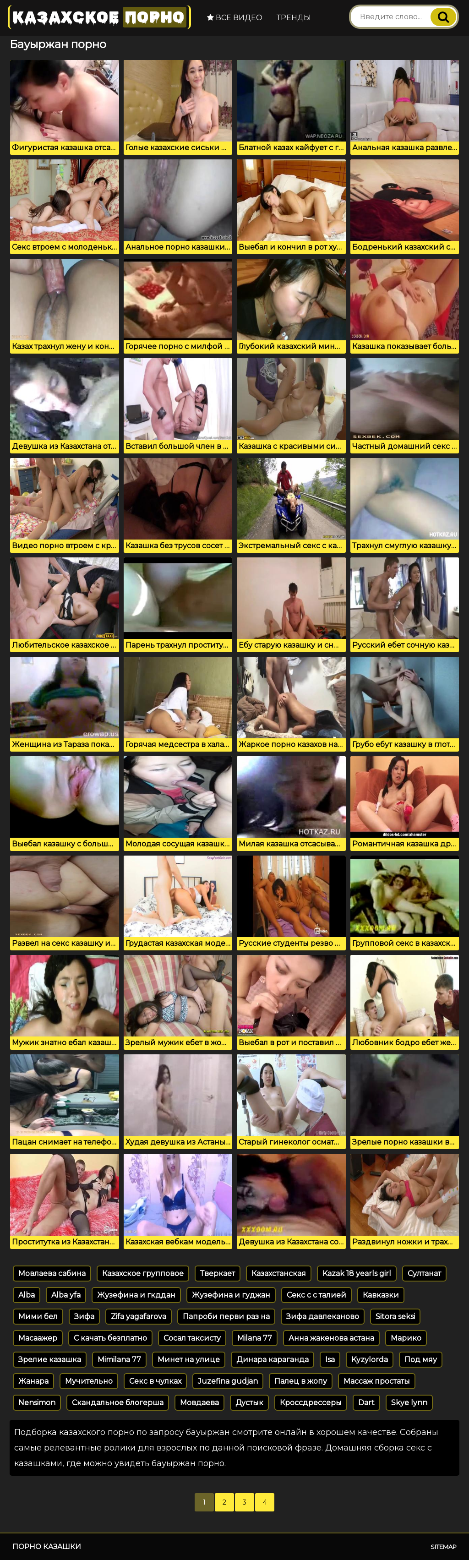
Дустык (249, 1402)
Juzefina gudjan (228, 1381)
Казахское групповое (143, 1273)
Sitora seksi (395, 1316)
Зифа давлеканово (322, 1316)
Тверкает (217, 1273)
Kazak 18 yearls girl (356, 1273)
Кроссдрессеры (311, 1402)
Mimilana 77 (119, 1359)
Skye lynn (409, 1402)
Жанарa (33, 1381)
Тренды (294, 17)
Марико (406, 1338)
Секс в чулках (155, 1381)
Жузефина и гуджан (231, 1295)
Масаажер (37, 1338)
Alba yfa (66, 1295)
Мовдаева (199, 1402)
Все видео (234, 17)
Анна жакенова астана (331, 1338)
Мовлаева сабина (52, 1273)
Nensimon (36, 1402)
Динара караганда (272, 1359)
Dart (366, 1402)
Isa (330, 1359)
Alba (26, 1295)
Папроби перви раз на (226, 1316)
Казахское (99, 17)
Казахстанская (278, 1273)
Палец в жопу (300, 1381)
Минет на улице (189, 1359)
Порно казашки (46, 1546)
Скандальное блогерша (118, 1402)
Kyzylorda (369, 1359)
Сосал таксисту (192, 1338)
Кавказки (381, 1295)
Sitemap (444, 1546)
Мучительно (89, 1381)
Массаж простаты (377, 1381)
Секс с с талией (316, 1295)
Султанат (424, 1273)
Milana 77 (254, 1338)
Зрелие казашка (49, 1359)
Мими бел (38, 1316)
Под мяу (420, 1359)
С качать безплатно (110, 1338)
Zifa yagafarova (138, 1316)
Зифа (84, 1316)
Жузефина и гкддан (136, 1295)
